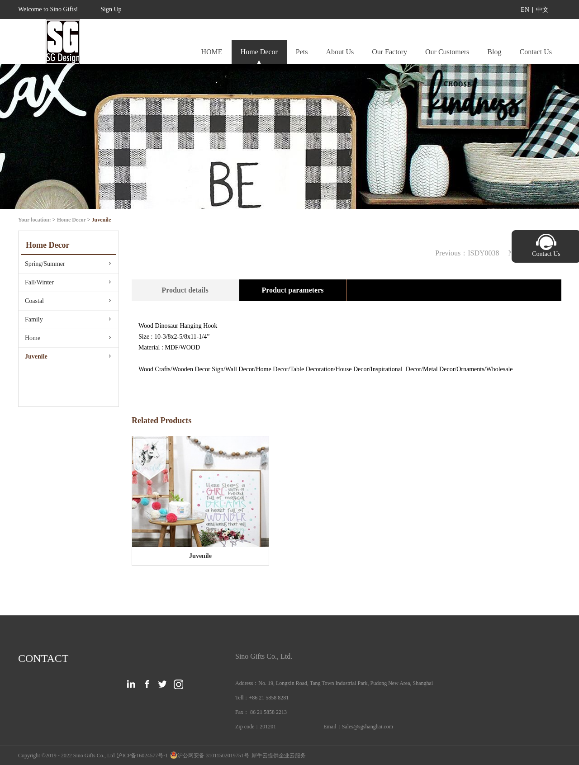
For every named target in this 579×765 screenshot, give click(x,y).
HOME (211, 52)
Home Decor (71, 220)
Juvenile (101, 220)
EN (525, 9)
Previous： (467, 253)
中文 (542, 9)
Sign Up (110, 9)
